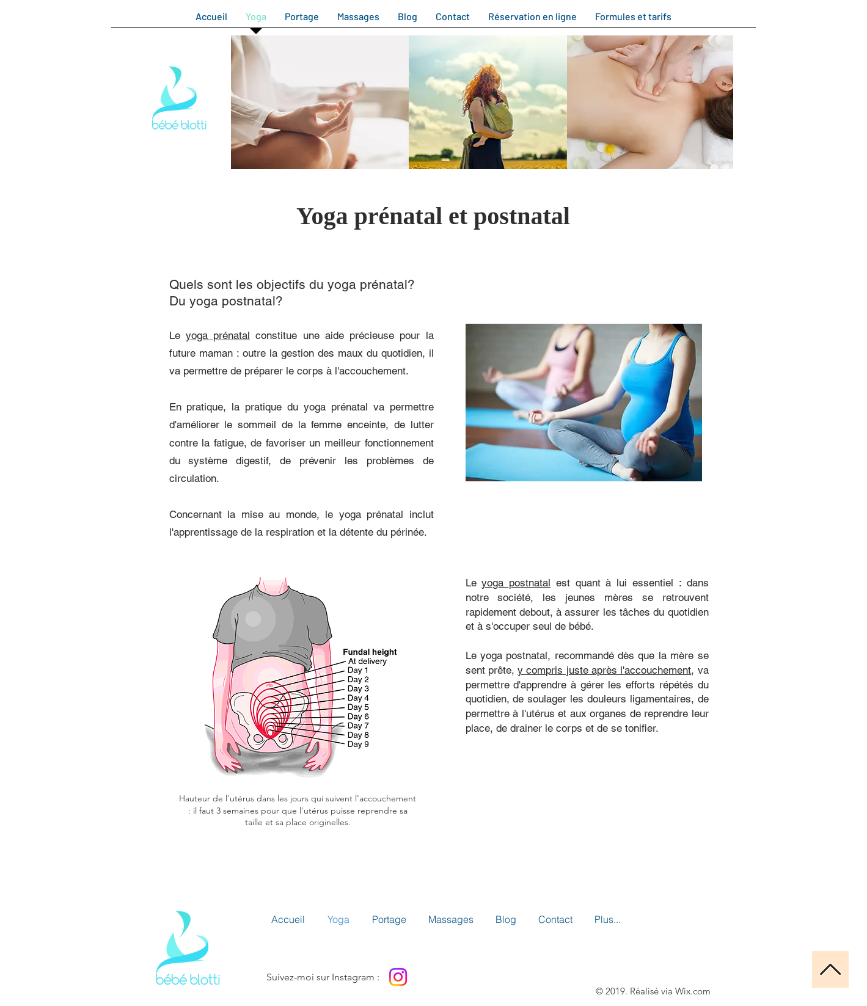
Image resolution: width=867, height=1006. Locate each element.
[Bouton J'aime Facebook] (461, 977)
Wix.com (693, 991)
